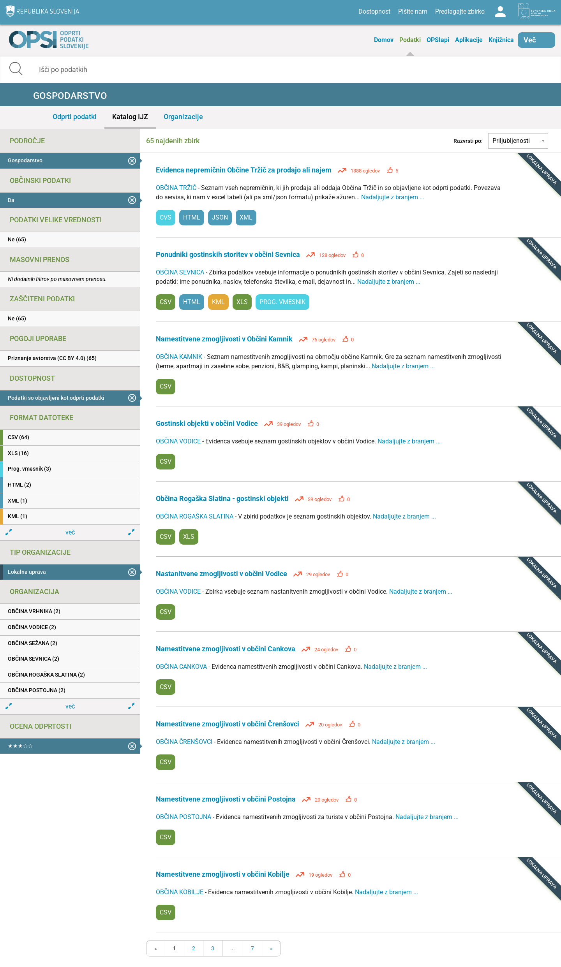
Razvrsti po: (468, 141)
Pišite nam (412, 11)
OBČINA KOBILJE (180, 892)
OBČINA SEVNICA (181, 272)
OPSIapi (438, 40)
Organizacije (183, 117)
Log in (500, 11)
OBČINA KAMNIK (180, 356)
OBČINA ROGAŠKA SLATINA (195, 516)
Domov (383, 40)
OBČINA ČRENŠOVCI (185, 741)
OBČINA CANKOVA (182, 666)
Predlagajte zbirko (460, 11)
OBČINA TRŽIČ (177, 188)
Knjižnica (501, 40)
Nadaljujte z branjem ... (392, 197)
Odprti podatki (75, 117)
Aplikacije (469, 40)
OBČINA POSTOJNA (184, 817)
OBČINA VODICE (179, 441)
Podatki (410, 40)
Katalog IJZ (130, 117)
